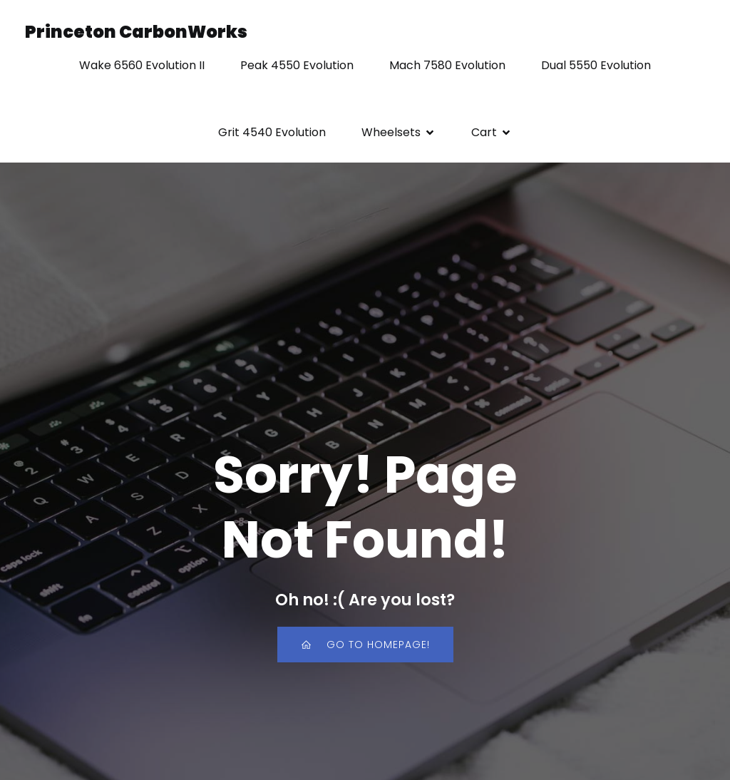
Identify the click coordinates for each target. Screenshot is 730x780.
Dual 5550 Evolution (596, 65)
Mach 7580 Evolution (447, 65)
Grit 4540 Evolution (272, 132)
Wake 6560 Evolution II (142, 65)
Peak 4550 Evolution (297, 65)
